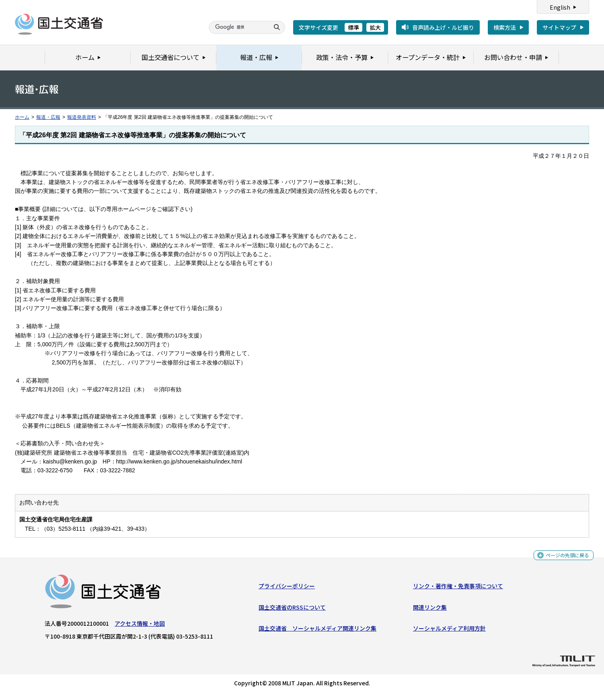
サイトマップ (559, 27)
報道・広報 (48, 117)
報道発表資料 (81, 117)
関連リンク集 (430, 609)
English (560, 7)
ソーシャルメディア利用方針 (449, 630)
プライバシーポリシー (287, 588)
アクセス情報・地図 (140, 625)
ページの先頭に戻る (564, 559)
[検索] (238, 27)
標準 (353, 27)
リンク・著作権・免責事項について (458, 588)
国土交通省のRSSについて (292, 609)
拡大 (375, 27)
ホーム (22, 117)
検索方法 (504, 27)
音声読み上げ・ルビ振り (443, 27)
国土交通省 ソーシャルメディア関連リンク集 (317, 630)
